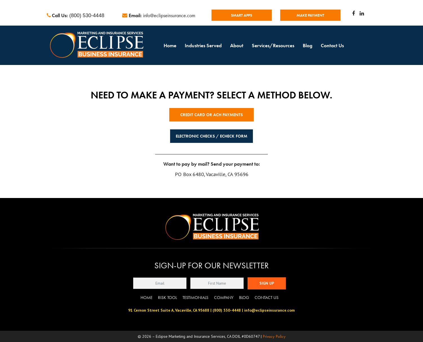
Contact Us (332, 45)
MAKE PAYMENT (310, 15)
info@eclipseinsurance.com (169, 15)
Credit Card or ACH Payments (211, 115)
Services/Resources (273, 45)
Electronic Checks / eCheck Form (211, 136)
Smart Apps (241, 15)
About (236, 45)
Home (170, 45)
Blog (307, 45)
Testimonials (195, 297)
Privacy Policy (274, 336)
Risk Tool (167, 297)
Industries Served (203, 45)
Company (223, 297)
